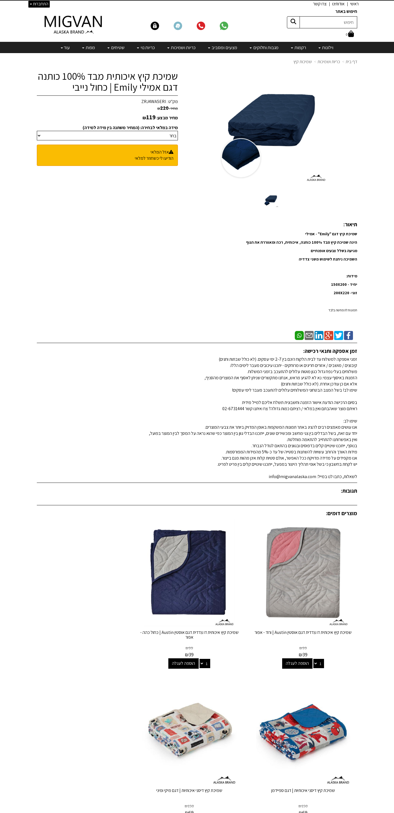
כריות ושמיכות (329, 62)
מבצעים (241, 742)
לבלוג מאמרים (125, 773)
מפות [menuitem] (88, 47)
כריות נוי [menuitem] (146, 47)
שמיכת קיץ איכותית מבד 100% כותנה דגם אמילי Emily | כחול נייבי (108, 81)
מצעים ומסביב (236, 697)
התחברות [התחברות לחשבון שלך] (39, 4)
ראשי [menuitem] (354, 4)
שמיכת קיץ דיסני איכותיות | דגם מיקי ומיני (74, 600)
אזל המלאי (160, 152)
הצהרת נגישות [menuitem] (345, 697)
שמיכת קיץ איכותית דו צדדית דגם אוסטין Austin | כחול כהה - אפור (238, 600)
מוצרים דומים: (341, 513)
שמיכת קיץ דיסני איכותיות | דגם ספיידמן (156, 598)
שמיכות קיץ (302, 62)
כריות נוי (241, 712)
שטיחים (241, 720)
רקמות (242, 681)
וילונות (243, 674)
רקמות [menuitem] (298, 47)
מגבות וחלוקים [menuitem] (264, 47)
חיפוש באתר (346, 11)
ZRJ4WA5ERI (153, 101)
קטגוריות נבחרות (229, 662)
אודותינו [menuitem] (338, 4)
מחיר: (167, 108)
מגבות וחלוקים (236, 689)
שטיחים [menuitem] (115, 47)
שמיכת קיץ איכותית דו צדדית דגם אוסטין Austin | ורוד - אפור (320, 600)
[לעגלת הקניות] (350, 34)
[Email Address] (243, 752)
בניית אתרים (175, 809)
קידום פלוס (190, 809)
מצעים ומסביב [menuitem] (222, 47)
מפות (243, 727)
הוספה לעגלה (314, 629)
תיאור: (350, 224)
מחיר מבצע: (167, 118)
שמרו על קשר (123, 662)
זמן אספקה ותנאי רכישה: (330, 351)
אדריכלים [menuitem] (349, 685)
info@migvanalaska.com (104, 697)
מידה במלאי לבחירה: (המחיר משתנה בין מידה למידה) (130, 128)
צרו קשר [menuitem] (320, 4)
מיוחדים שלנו (237, 735)
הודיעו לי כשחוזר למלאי (154, 158)
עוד (65, 47)
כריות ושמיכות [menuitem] (181, 47)
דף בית (351, 62)
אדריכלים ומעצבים (121, 788)
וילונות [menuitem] (325, 47)
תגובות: (349, 490)
